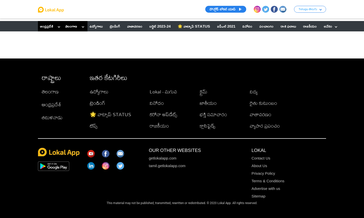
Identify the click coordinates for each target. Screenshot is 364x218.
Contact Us (261, 158)
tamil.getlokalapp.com (167, 166)
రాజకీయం (159, 126)
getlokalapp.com (162, 158)
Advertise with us (266, 188)
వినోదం (157, 103)
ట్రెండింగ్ (97, 103)
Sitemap (258, 196)
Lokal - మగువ (163, 91)
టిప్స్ (94, 126)
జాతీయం (208, 103)
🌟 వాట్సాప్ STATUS (110, 114)
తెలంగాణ (71, 26)
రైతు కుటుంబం (263, 103)
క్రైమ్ (203, 91)
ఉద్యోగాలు (99, 91)
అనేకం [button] (330, 26)
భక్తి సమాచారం (213, 114)
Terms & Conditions (268, 181)
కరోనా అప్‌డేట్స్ (163, 114)
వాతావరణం (260, 114)
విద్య (254, 91)
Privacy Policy (263, 173)
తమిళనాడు (52, 117)
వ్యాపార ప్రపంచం (265, 126)
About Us (259, 166)
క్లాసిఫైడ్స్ (207, 126)
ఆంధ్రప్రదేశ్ (46, 26)
